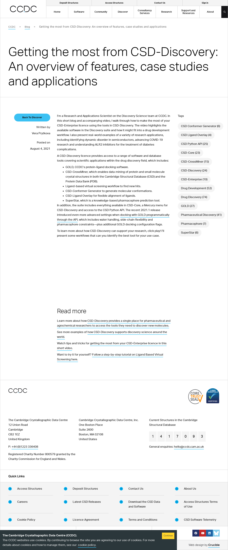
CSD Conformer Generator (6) (200, 126)
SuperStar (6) (189, 232)
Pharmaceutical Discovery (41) (201, 214)
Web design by (204, 545)
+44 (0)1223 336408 (25, 446)
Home (57, 12)
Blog (27, 27)
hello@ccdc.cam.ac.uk (189, 446)
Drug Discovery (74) (194, 197)
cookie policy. (87, 545)
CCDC (11, 27)
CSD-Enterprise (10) (194, 179)
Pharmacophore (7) (193, 223)
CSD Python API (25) (194, 143)
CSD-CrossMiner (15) (195, 161)
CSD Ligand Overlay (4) (196, 135)
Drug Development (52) (196, 188)
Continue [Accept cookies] (168, 536)
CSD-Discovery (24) (194, 170)
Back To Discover (32, 117)
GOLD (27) (187, 206)
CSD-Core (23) (190, 152)
